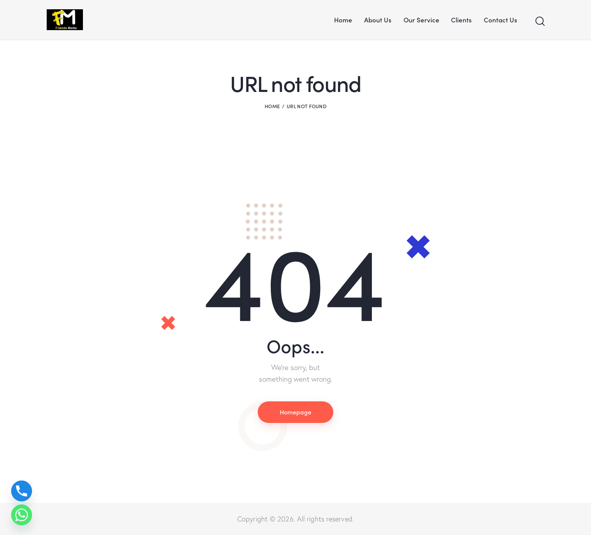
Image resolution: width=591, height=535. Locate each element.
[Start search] (539, 21)
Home (272, 106)
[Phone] (21, 491)
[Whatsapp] (21, 514)
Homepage (295, 412)
